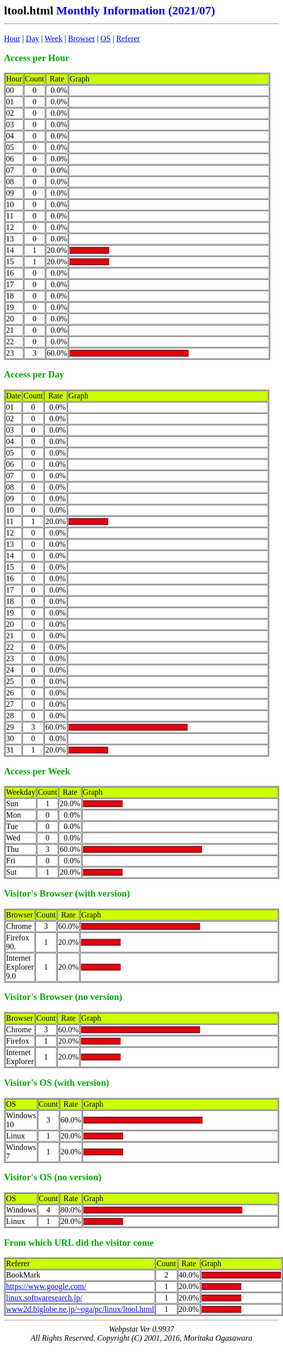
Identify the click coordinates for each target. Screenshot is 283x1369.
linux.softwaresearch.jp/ (44, 1297)
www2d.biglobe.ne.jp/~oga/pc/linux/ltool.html (80, 1309)
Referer (128, 38)
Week (54, 38)
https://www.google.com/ (46, 1286)
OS (105, 38)
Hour (12, 38)
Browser (81, 38)
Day (32, 38)
